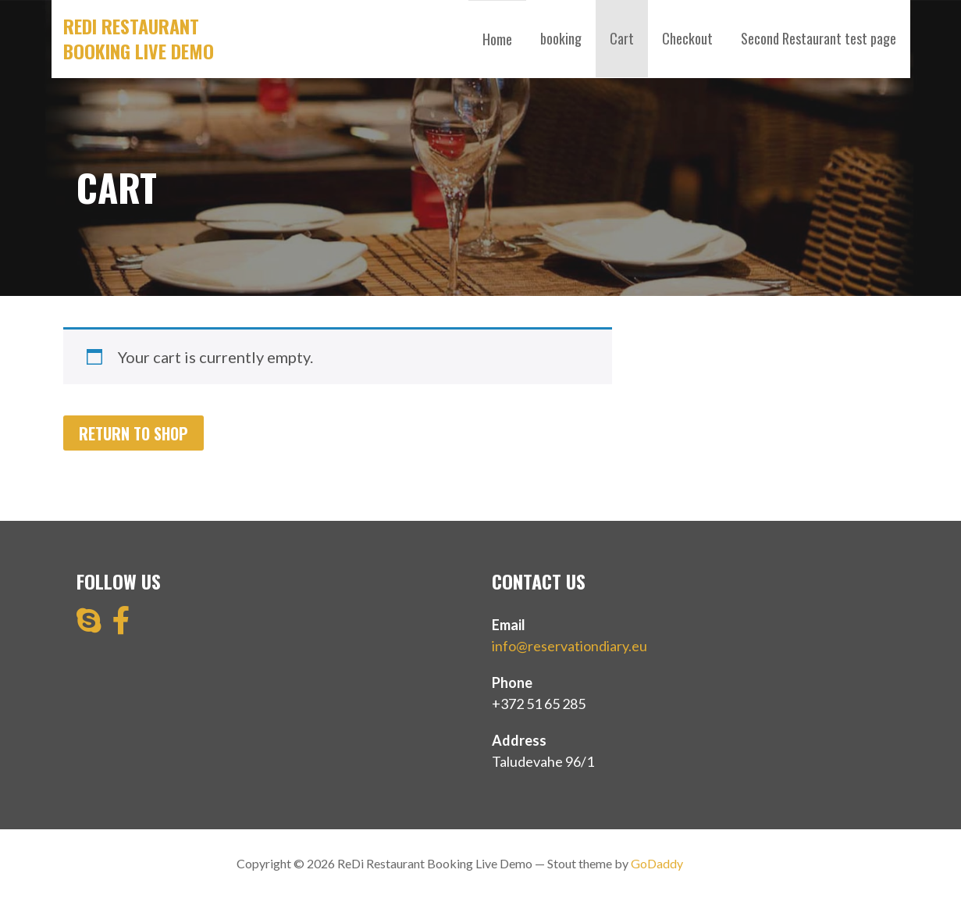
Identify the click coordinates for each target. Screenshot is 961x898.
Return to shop (133, 433)
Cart (622, 38)
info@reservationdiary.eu (569, 645)
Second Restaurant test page (818, 38)
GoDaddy (657, 863)
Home (497, 39)
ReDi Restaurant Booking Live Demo (138, 38)
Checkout (687, 38)
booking (561, 38)
